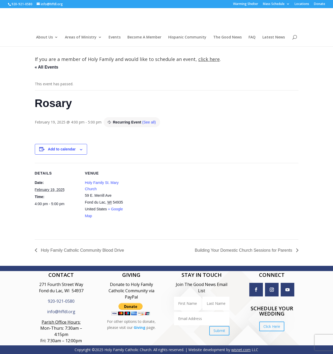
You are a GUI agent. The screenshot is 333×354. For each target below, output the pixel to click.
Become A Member (144, 37)
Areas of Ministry (81, 37)
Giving (139, 327)
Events (115, 37)
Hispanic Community (187, 37)
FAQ (252, 37)
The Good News (227, 37)
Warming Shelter (245, 4)
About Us (44, 37)
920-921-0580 (61, 301)
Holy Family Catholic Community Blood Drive (82, 250)
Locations (302, 4)
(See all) (149, 122)
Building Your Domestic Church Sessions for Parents (244, 250)
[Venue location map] (162, 199)
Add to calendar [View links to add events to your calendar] (62, 149)
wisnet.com (241, 349)
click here (209, 59)
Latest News (273, 37)
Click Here (271, 326)
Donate (319, 4)
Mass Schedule (274, 4)
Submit (219, 330)
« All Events (46, 67)
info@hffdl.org (61, 311)
